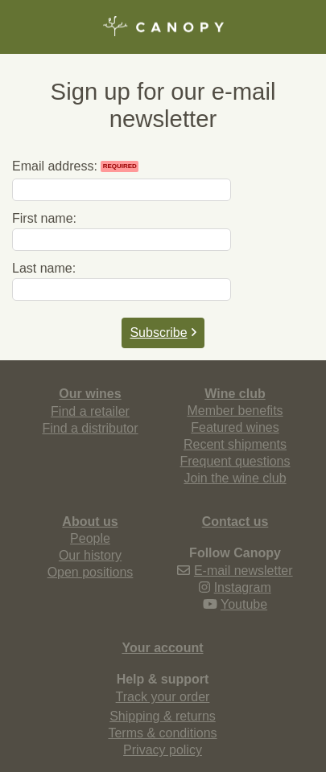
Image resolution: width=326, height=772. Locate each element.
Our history (90, 555)
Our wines (90, 393)
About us (90, 521)
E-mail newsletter (243, 570)
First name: (44, 218)
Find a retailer (90, 411)
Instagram (242, 587)
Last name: (44, 268)
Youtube (244, 604)
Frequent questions (235, 461)
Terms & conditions (162, 733)
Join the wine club (235, 478)
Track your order (163, 697)
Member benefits (235, 410)
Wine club (234, 393)
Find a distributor (90, 428)
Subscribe (163, 332)
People (90, 538)
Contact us (235, 521)
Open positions (90, 572)
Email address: (75, 166)
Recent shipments (235, 444)
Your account (162, 648)
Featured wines (235, 427)
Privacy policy (162, 750)
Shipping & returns (162, 716)
